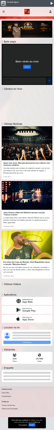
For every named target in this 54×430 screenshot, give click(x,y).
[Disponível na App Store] (27, 319)
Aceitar (31, 425)
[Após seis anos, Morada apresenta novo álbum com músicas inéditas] (27, 152)
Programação (6, 396)
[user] (50, 11)
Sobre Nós (5, 393)
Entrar (27, 67)
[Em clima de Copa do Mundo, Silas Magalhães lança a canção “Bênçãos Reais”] (27, 255)
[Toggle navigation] (3, 11)
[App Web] (27, 301)
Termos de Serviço (8, 405)
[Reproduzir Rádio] (51, 3)
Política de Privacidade (10, 409)
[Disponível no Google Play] (27, 310)
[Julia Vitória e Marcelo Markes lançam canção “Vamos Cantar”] (27, 205)
